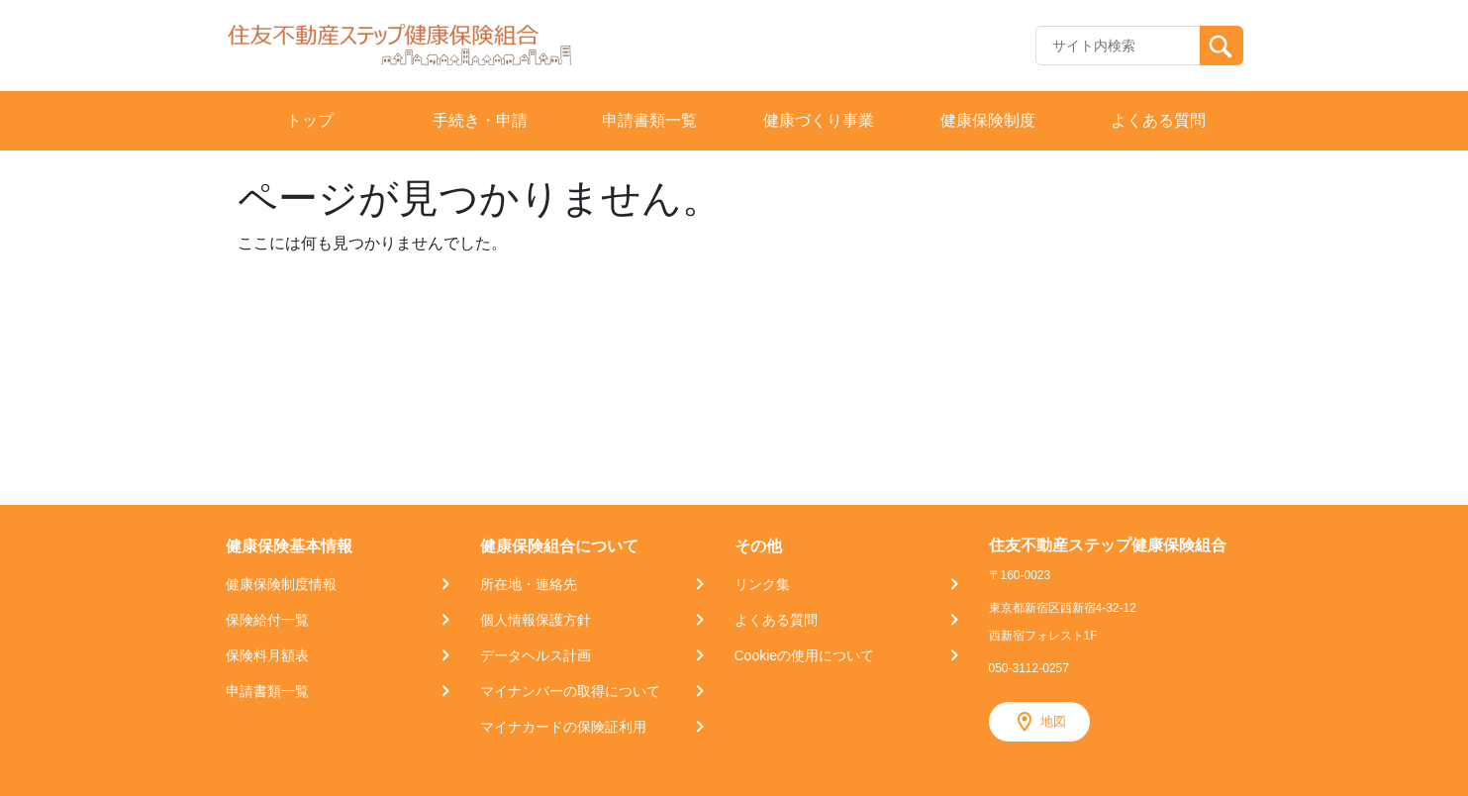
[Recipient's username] (1118, 45)
